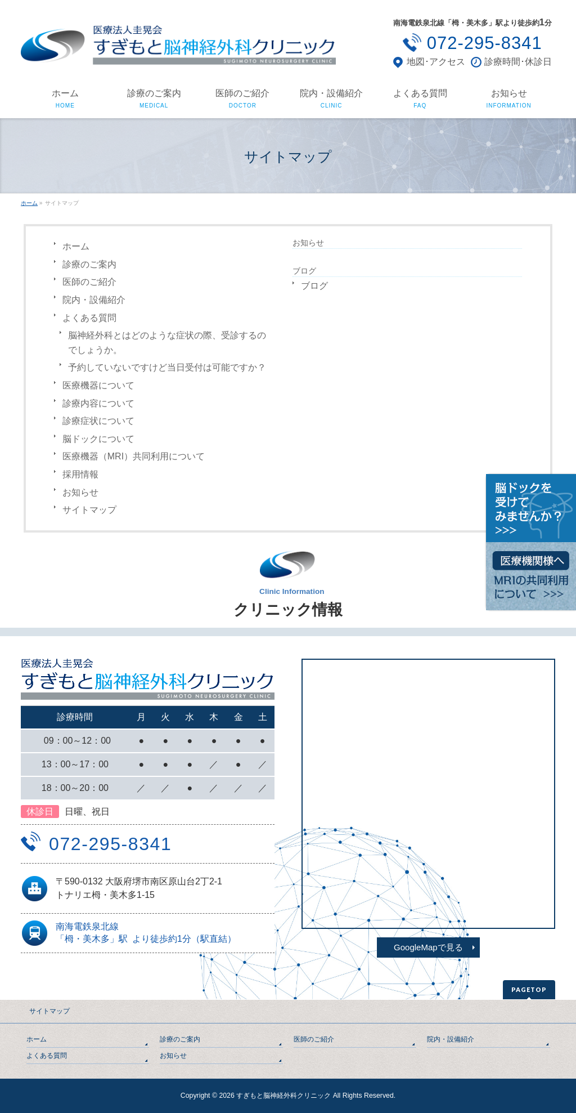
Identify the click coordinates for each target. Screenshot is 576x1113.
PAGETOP (529, 989)
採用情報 (80, 474)
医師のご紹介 (89, 282)
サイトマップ (89, 510)
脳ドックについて (98, 439)
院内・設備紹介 (93, 300)
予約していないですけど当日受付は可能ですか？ (167, 367)
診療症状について (98, 421)
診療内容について (98, 403)
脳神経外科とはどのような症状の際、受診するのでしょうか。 (167, 342)
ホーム (75, 246)
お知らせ (80, 492)
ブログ (314, 285)
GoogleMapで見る (428, 947)
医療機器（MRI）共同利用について (133, 456)
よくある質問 (89, 318)
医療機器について (98, 385)
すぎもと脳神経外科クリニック (283, 1095)
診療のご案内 (89, 264)
